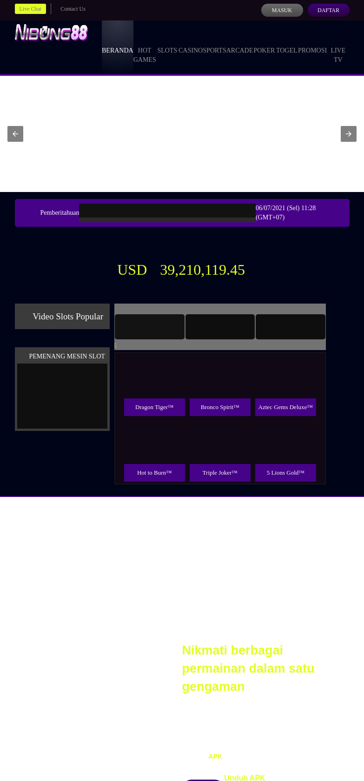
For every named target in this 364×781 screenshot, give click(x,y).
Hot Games (144, 46)
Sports (214, 42)
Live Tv (338, 46)
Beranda (117, 42)
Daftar (328, 10)
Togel (287, 42)
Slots (167, 42)
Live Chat (31, 9)
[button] (15, 134)
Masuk (282, 10)
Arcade (239, 42)
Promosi (312, 42)
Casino (191, 42)
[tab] (150, 326)
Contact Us (73, 9)
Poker (264, 42)
